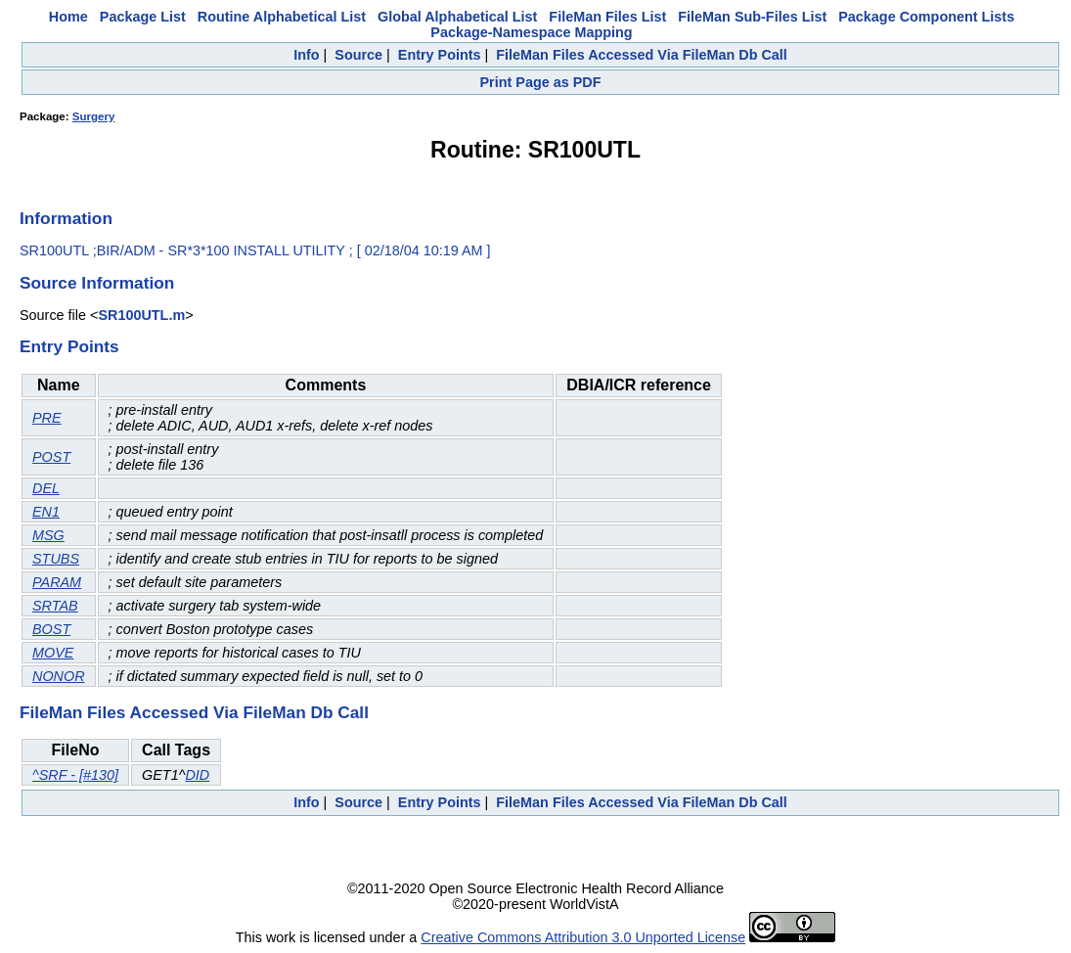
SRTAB (55, 605)
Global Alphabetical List (457, 16)
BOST (51, 629)
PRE (47, 418)
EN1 (46, 512)
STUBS (55, 559)
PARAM (56, 582)
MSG (48, 535)
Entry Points (439, 55)
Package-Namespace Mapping (531, 32)
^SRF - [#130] (75, 775)
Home (68, 16)
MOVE (52, 652)
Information (66, 218)
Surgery (93, 116)
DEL (46, 488)
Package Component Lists (926, 16)
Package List (143, 16)
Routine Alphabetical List (282, 16)
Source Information (97, 283)
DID (197, 775)
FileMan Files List (607, 16)
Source (358, 55)
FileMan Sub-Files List (752, 16)
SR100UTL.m (141, 315)
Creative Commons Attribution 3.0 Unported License (583, 937)
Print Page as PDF (541, 82)
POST (51, 457)
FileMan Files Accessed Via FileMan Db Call (641, 55)
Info (306, 55)
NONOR (58, 676)
